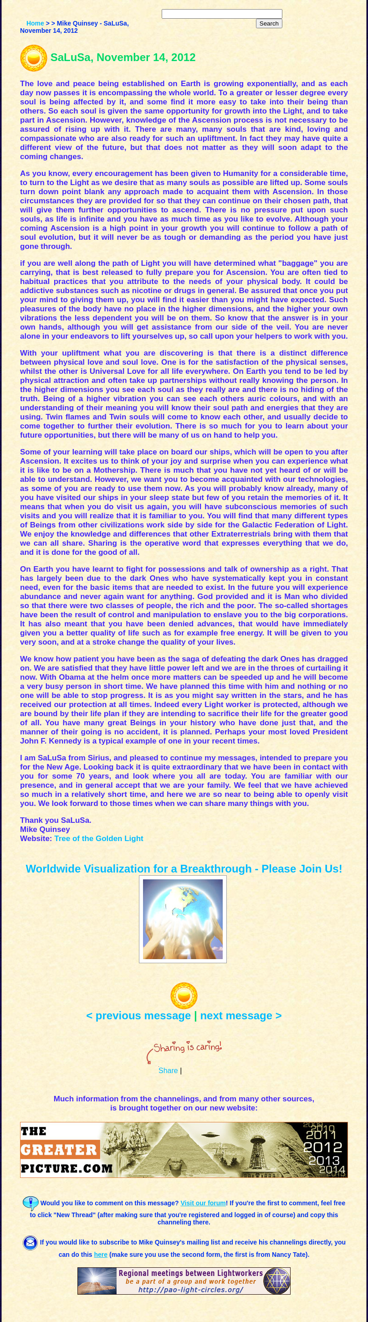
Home (35, 23)
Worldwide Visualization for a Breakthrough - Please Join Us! (184, 868)
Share (168, 1070)
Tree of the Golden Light (98, 838)
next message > (240, 1015)
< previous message (138, 1015)
